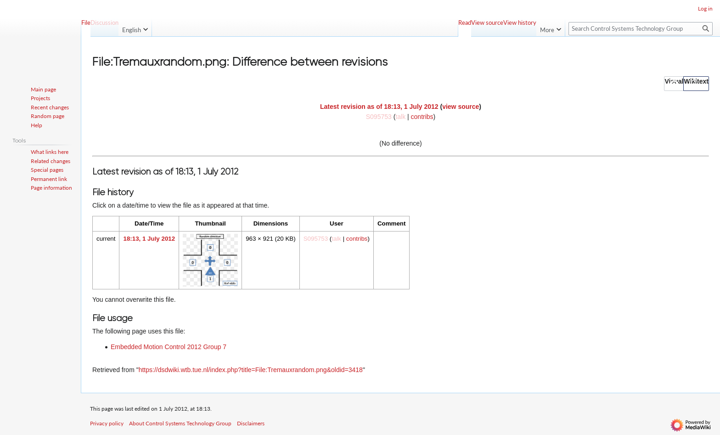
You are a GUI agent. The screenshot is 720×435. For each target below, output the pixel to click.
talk (400, 116)
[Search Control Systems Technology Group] (640, 28)
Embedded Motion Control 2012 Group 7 (168, 346)
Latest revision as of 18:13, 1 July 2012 (379, 106)
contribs (422, 116)
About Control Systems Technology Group (180, 423)
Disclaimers (250, 423)
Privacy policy (107, 423)
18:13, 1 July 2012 (149, 238)
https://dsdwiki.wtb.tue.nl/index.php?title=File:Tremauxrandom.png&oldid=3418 (251, 369)
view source (460, 106)
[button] (674, 83)
